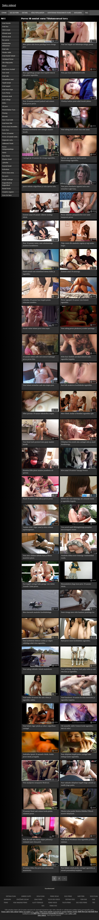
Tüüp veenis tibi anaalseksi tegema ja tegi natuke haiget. (77, 244)
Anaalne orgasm (8, 192)
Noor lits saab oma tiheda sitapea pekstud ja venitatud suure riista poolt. (37, 841)
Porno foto (53, 906)
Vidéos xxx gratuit (24, 912)
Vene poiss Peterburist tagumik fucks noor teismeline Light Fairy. (75, 187)
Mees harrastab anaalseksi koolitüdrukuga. (37, 612)
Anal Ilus (5, 26)
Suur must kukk (7, 120)
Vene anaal (6, 30)
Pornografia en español (56, 913)
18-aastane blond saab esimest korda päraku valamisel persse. (37, 812)
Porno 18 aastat (7, 133)
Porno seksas (54, 896)
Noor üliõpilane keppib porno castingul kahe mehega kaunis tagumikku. (76, 755)
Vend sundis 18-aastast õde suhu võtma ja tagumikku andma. (37, 699)
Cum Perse (6, 93)
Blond (4, 66)
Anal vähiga (6, 99)
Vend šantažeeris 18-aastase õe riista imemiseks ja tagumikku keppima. (78, 699)
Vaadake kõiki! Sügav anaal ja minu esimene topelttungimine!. (38, 528)
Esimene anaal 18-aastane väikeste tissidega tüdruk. (38, 216)
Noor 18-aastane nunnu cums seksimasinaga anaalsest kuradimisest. (38, 244)
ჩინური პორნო (72, 912)
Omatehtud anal (8, 79)
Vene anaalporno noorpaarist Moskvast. (36, 783)
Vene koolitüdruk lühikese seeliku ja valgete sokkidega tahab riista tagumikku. (38, 642)
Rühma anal (6, 36)
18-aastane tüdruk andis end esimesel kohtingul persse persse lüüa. (39, 358)
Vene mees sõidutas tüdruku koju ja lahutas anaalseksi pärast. (37, 557)
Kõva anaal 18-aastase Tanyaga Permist (74, 470)
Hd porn (5, 106)
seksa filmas (41, 896)
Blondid (4, 116)
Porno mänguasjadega (8, 148)
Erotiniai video (70, 899)
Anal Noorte (6, 23)
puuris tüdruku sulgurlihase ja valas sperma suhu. (39, 186)
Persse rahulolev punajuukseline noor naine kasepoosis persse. (75, 216)
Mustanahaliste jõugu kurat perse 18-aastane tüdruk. (76, 585)
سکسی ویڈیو (35, 912)
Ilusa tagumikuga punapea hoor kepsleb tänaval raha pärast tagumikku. (39, 74)
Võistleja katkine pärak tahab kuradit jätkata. (76, 101)
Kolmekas (5, 169)
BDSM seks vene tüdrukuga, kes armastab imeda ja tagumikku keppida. (77, 500)
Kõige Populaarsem (37, 13)
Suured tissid (6, 166)
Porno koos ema (8, 173)
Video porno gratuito (46, 912)
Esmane (4, 13)
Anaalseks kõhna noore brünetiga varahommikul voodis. (77, 557)
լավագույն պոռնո (60, 912)
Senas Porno (38, 899)
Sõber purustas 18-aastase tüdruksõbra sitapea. (38, 413)
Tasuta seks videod (54, 899)
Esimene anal (7, 96)
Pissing (4, 113)
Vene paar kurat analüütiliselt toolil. (73, 73)
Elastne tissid (7, 159)
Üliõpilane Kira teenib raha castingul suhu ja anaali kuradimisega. (78, 443)
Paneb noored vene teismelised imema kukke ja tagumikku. (39, 273)
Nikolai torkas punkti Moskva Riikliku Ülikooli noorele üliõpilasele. (77, 812)
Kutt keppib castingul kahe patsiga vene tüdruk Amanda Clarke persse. (39, 585)
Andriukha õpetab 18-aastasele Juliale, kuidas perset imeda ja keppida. (38, 755)
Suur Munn (6, 156)
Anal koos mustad (8, 69)
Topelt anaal (6, 83)
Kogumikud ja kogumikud (7, 184)
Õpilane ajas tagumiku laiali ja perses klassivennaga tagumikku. (73, 159)
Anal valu (5, 49)
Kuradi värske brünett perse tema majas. (36, 328)
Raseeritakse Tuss (8, 110)
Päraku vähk (6, 52)
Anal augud (6, 86)
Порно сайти (5, 912)
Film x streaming (42, 913)
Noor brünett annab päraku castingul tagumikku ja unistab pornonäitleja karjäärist (78, 869)
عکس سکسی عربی (70, 913)
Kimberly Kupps (26, 896)
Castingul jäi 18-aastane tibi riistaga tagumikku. (39, 158)
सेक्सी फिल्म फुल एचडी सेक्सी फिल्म (88, 912)
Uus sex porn (14, 13)
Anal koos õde (7, 123)
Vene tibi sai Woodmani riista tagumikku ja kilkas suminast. (78, 841)
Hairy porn (81, 896)
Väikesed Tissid (7, 143)
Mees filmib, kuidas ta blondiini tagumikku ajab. (77, 413)
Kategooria (78, 13)
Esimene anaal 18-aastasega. (70, 271)
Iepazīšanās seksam (23, 899)
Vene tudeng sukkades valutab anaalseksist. (37, 669)
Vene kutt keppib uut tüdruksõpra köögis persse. (77, 44)
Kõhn (4, 103)
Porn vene (83, 899)
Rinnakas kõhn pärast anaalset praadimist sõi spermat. (38, 471)
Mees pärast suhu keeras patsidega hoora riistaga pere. (39, 46)
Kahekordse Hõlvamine (6, 44)
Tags (86, 13)
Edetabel (25, 13)
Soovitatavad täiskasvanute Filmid (59, 13)
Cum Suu (5, 130)
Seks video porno (81, 903)
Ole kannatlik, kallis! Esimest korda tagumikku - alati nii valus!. (77, 727)
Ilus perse (5, 40)
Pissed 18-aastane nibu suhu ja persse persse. (38, 499)
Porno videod (52, 903)
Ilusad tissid (6, 188)
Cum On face (7, 195)
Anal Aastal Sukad (8, 56)
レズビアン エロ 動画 (30, 913)
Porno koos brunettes (9, 126)
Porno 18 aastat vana (9, 137)
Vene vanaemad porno (20, 903)
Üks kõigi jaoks (7, 62)
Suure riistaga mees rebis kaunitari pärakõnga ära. (78, 612)
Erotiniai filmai (11, 896)
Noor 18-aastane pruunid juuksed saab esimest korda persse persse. (38, 102)
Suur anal (5, 73)
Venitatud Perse (7, 59)
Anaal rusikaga (7, 179)
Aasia (4, 152)
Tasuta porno (66, 903)
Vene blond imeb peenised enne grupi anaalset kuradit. (38, 443)
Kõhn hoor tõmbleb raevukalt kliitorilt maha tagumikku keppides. (76, 358)
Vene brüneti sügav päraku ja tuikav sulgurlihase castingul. (39, 727)
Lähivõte (5, 162)
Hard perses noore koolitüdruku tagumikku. (76, 641)
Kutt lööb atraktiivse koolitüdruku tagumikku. (76, 385)
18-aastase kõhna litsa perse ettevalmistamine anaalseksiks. (38, 869)
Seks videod (9, 5)
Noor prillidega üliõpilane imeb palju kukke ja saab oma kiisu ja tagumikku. (78, 670)
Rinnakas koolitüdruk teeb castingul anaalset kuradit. (38, 131)
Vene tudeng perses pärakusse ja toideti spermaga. (78, 328)
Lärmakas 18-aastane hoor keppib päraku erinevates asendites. (37, 301)
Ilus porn (5, 176)
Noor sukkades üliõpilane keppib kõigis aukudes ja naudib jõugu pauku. (78, 784)
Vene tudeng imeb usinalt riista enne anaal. (75, 129)
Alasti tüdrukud (37, 903)
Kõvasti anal (6, 33)
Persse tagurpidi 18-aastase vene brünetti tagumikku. (75, 301)
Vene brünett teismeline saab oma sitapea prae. (38, 385)
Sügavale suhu (7, 140)
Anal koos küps (7, 89)
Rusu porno (68, 896)
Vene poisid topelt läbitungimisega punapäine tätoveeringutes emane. (76, 528)
